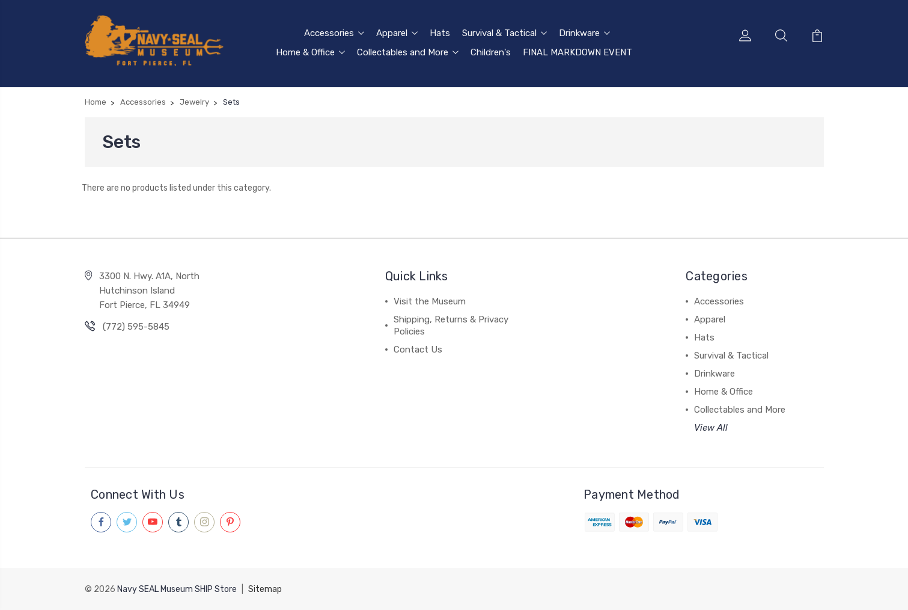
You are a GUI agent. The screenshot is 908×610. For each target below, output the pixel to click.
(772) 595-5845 (136, 326)
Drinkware (584, 33)
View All (711, 427)
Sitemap (265, 589)
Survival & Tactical (504, 33)
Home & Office (310, 52)
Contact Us (418, 349)
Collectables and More (408, 52)
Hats (440, 33)
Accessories (334, 33)
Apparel (397, 33)
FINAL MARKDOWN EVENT (577, 52)
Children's (491, 52)
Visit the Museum (430, 301)
